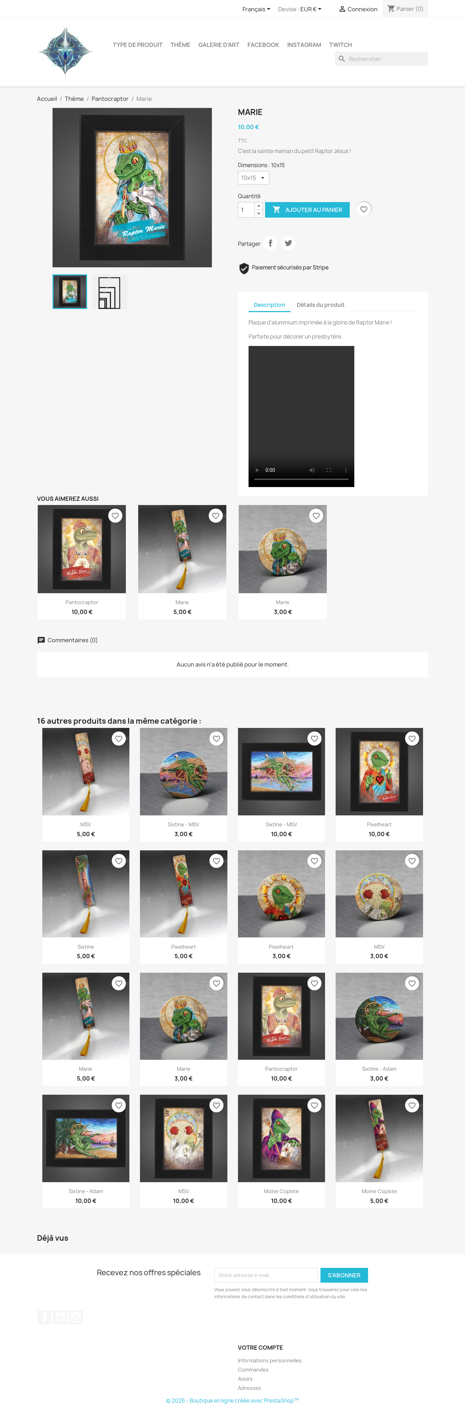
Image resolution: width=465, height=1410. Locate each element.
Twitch (340, 45)
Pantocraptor (82, 602)
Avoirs (245, 1378)
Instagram (304, 45)
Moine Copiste (281, 1191)
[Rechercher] (381, 59)
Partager (270, 243)
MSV (85, 824)
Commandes (253, 1369)
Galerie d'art (218, 45)
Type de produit (138, 45)
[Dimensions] (253, 177)
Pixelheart (379, 824)
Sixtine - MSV (183, 824)
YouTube (60, 1317)
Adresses (249, 1388)
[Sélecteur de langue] (258, 9)
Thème (180, 45)
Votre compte (260, 1347)
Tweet (288, 243)
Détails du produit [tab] (321, 305)
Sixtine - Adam (379, 1068)
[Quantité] (246, 210)
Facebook (263, 45)
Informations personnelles (270, 1360)
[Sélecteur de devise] (312, 9)
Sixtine (86, 946)
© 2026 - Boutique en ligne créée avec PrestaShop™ (232, 1400)
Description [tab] (269, 305)
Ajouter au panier (307, 209)
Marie (182, 602)
